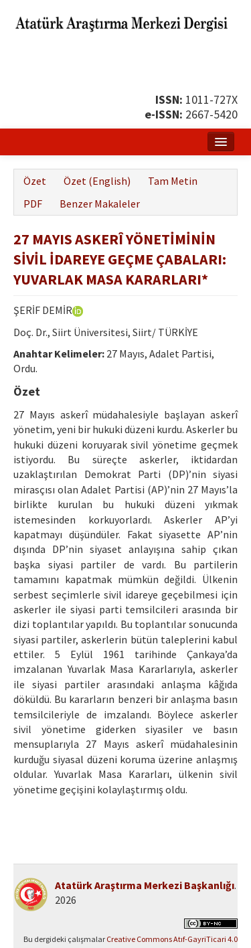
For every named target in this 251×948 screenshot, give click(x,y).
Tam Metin (172, 180)
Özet (34, 180)
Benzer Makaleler (100, 203)
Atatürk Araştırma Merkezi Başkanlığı (144, 885)
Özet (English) (97, 180)
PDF (32, 203)
